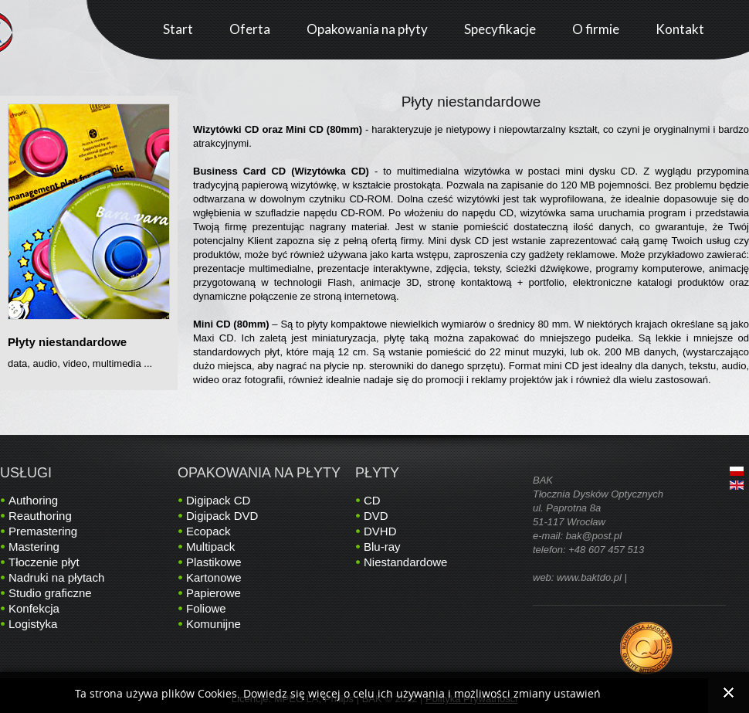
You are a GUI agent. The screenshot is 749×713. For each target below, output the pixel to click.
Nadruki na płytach (56, 577)
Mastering (33, 546)
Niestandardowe (405, 562)
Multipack (210, 546)
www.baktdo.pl (589, 577)
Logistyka (32, 623)
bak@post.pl (594, 536)
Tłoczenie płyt (44, 562)
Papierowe (213, 592)
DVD (376, 515)
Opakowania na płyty (259, 472)
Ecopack (208, 531)
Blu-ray (382, 546)
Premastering (42, 531)
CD (372, 500)
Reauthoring (40, 515)
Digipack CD (218, 500)
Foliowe (206, 608)
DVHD (380, 531)
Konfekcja (33, 608)
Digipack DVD (222, 515)
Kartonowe (214, 577)
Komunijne (213, 623)
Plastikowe (214, 562)
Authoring (33, 500)
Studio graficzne (50, 592)
